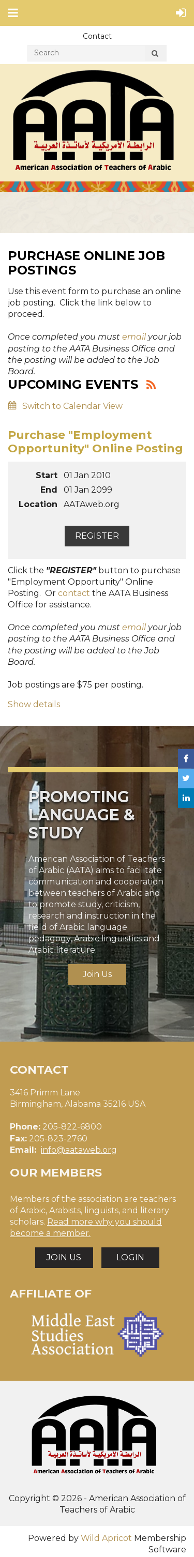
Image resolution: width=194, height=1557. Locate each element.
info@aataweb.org (79, 1150)
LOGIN (130, 1257)
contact (74, 593)
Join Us (97, 974)
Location (38, 504)
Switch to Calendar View (72, 406)
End (48, 490)
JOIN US (64, 1257)
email (134, 337)
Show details (34, 704)
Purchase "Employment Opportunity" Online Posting (95, 441)
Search (154, 54)
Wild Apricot (106, 1538)
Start (46, 475)
